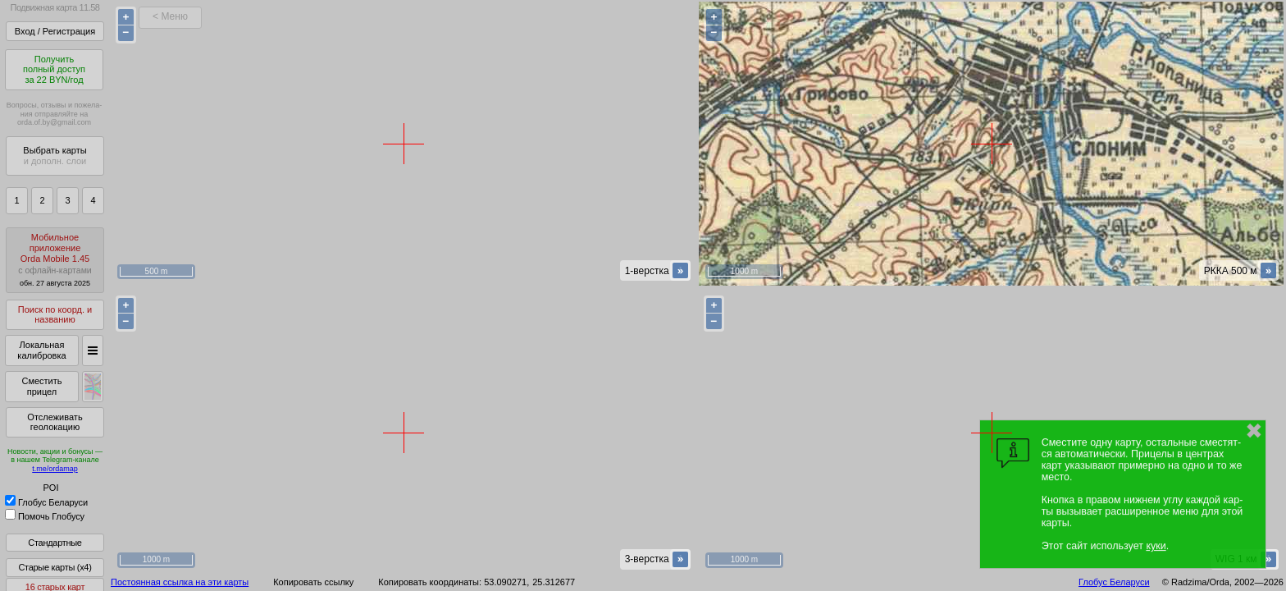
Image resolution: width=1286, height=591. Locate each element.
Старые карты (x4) (54, 567)
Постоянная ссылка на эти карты (180, 582)
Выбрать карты (54, 155)
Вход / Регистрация (55, 31)
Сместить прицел (41, 386)
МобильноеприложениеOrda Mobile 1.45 (55, 259)
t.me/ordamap (55, 469)
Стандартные (54, 542)
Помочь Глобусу (44, 516)
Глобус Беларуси (46, 502)
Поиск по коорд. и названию (55, 315)
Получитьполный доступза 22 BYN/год (54, 69)
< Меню (170, 16)
